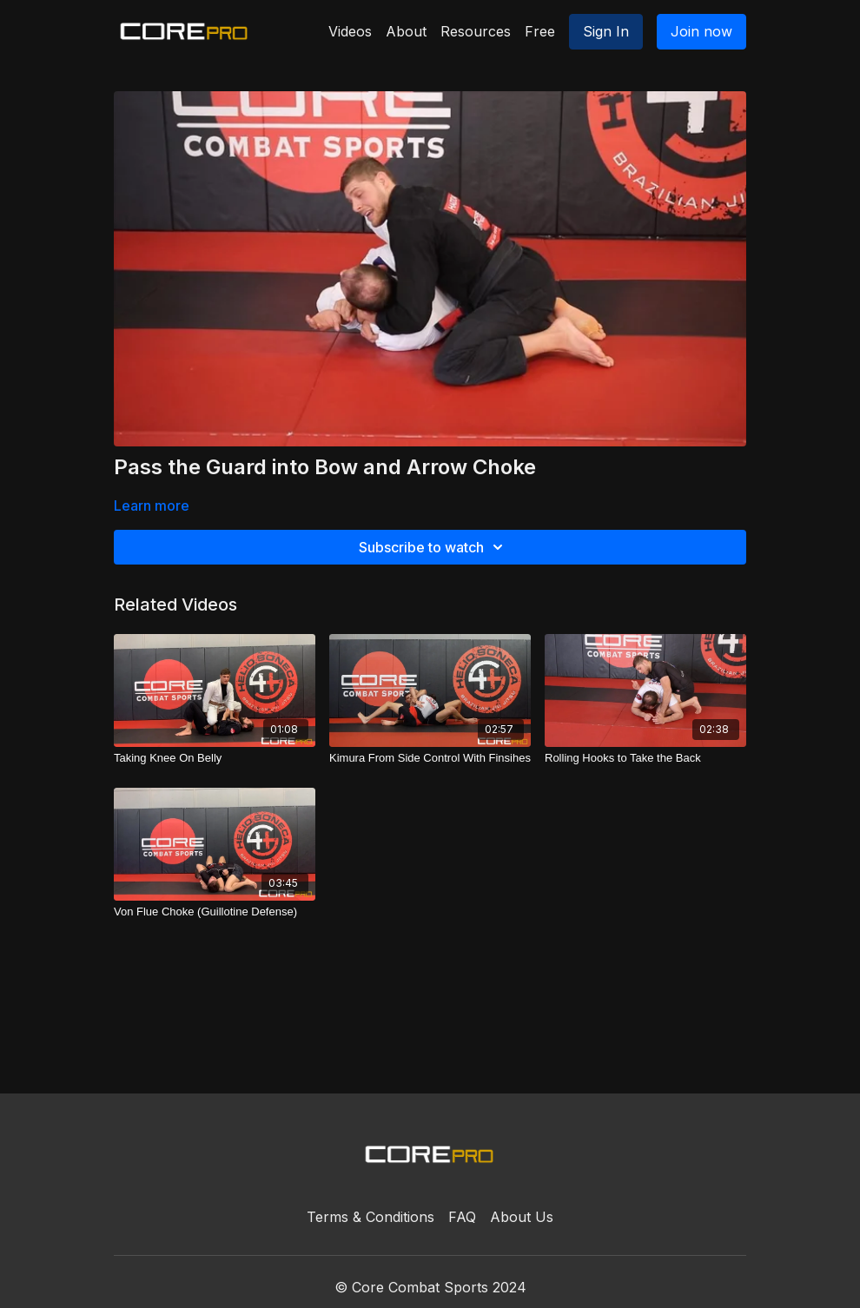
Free (540, 31)
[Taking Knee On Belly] (214, 758)
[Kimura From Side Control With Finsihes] (430, 758)
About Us (521, 1216)
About (406, 31)
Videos (350, 31)
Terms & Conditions (370, 1216)
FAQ (462, 1216)
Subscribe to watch (433, 547)
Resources (475, 31)
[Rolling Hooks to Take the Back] (645, 758)
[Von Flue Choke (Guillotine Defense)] (214, 912)
